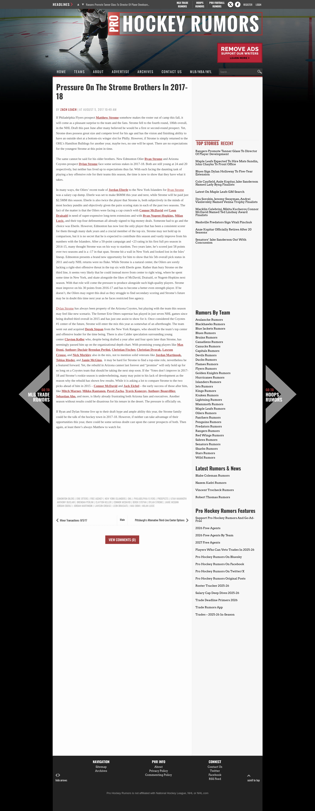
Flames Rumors (207, 364)
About (98, 71)
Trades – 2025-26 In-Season (215, 614)
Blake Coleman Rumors (213, 475)
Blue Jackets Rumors (210, 328)
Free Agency (96, 498)
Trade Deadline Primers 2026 (217, 600)
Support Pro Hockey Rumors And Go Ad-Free (225, 519)
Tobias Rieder (65, 360)
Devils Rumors (206, 355)
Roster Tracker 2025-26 (212, 585)
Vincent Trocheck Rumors (215, 490)
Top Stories (207, 143)
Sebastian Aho (65, 396)
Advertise (120, 71)
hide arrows (61, 777)
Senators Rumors (208, 444)
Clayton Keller (75, 339)
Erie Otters (82, 498)
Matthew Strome (107, 117)
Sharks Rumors (207, 448)
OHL (130, 498)
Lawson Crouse (103, 506)
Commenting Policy (158, 774)
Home (61, 71)
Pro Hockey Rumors (68, 14)
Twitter (215, 770)
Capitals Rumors (207, 350)
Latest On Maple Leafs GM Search (220, 191)
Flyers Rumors (206, 368)
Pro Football (217, 4)
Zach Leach (68, 109)
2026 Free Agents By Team (214, 535)
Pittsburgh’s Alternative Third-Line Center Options (160, 520)
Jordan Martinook (168, 355)
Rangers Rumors (208, 431)
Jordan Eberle (118, 189)
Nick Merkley (82, 355)
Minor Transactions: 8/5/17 (73, 520)
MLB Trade (182, 4)
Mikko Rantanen (93, 391)
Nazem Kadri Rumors (211, 482)
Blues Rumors (206, 333)
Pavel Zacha (115, 391)
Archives (145, 71)
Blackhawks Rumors (210, 324)
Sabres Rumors (207, 439)
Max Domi (135, 506)
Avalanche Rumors (209, 319)
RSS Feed (215, 779)
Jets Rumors (204, 386)
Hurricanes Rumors (210, 377)
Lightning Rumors (209, 399)
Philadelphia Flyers (144, 498)
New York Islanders (115, 498)
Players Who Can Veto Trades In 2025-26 (225, 549)
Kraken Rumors (207, 395)
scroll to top (253, 777)
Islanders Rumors (208, 382)
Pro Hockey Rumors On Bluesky (219, 557)
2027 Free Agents (208, 542)
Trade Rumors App (209, 607)
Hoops (199, 4)
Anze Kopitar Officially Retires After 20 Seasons (224, 231)
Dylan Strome (88, 164)
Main (122, 519)
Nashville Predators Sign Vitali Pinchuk (224, 222)
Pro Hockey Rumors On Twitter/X (220, 571)
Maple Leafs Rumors (210, 408)
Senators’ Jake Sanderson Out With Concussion (221, 241)
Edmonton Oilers (65, 498)
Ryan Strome (153, 159)
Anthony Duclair (76, 349)
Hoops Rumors (274, 395)
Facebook (214, 774)
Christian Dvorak (149, 349)
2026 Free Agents (208, 528)
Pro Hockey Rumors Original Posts (221, 578)
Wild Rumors (205, 457)
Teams (79, 71)
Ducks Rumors (206, 359)
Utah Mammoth (179, 498)
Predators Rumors (209, 426)
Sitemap (101, 766)
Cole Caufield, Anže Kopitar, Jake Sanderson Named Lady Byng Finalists (227, 183)
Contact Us (172, 71)
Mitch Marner (71, 391)
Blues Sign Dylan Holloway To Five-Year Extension (224, 173)
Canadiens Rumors (209, 342)
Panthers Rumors (208, 417)
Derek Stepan (94, 329)
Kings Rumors (206, 390)
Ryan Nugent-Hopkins (158, 215)
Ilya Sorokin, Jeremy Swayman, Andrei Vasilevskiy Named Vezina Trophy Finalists (227, 200)
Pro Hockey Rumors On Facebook (220, 564)
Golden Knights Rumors (213, 373)
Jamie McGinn (92, 360)
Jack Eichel (131, 386)
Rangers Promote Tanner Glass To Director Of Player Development (118, 4)
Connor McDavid (151, 210)
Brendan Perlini (99, 349)
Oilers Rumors (206, 413)
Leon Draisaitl (120, 506)
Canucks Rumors (208, 346)
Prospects (162, 498)
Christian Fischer (123, 349)
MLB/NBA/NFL (201, 71)
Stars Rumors (205, 453)
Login (258, 4)
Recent (227, 143)
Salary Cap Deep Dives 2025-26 (217, 593)
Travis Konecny (135, 391)
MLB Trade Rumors (39, 395)
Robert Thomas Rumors (213, 497)
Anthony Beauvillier (161, 391)
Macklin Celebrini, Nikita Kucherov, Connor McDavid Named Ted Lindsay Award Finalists (227, 212)
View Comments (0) (122, 539)
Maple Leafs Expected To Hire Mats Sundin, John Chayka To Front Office (227, 162)
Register (247, 4)
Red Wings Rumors (210, 435)
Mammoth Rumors (209, 404)
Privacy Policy (158, 770)
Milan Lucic (148, 506)
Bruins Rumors (207, 337)
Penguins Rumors (208, 422)
